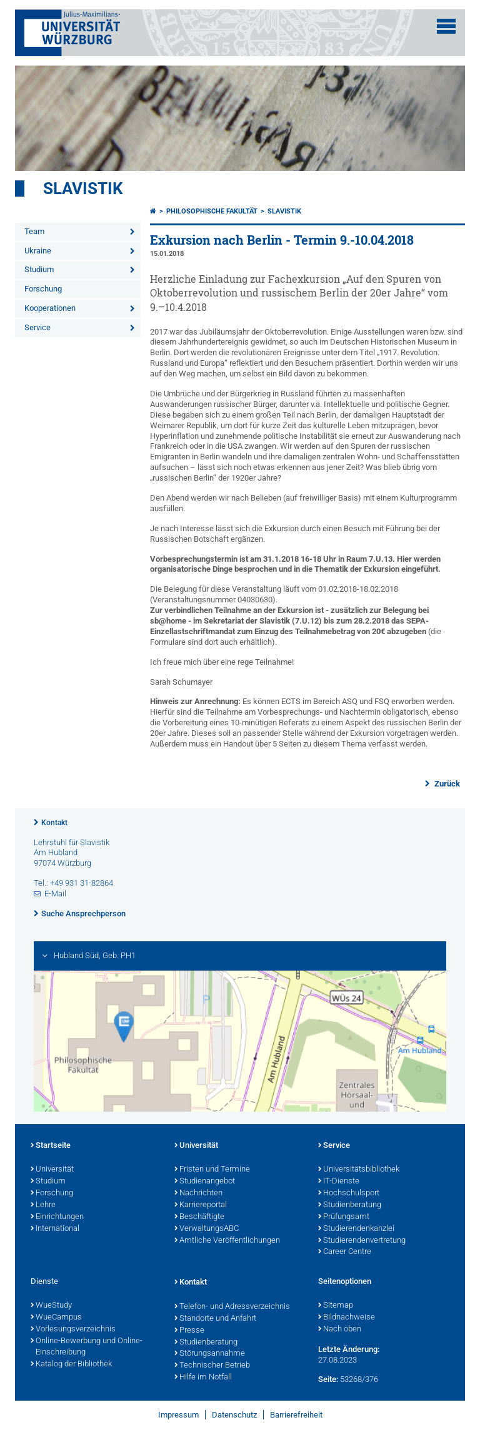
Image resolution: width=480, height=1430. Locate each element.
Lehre (43, 1205)
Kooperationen (50, 308)
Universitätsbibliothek (358, 1169)
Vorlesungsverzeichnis (73, 1329)
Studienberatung (349, 1205)
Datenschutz (234, 1414)
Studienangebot (204, 1181)
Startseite (51, 1146)
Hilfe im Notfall (203, 1377)
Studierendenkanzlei (356, 1229)
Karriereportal (200, 1205)
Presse (189, 1330)
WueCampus (56, 1317)
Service (37, 327)
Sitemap (335, 1305)
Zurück (446, 783)
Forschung (43, 288)
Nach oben (339, 1329)
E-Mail (55, 893)
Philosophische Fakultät (212, 211)
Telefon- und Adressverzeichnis (232, 1307)
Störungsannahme (209, 1353)
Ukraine (37, 250)
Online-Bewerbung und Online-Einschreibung (86, 1347)
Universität (52, 1169)
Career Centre (344, 1252)
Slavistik (83, 188)
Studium (39, 269)
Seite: (328, 1379)
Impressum (178, 1414)
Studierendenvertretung (362, 1240)
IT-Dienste (338, 1181)
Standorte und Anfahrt (215, 1319)
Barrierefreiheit (296, 1414)
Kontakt (54, 822)
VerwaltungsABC (206, 1229)
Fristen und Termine (212, 1169)
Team (34, 231)
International (55, 1229)
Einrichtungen (57, 1217)
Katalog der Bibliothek (71, 1364)
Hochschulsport (348, 1193)
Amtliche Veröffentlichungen (227, 1240)
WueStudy (51, 1305)
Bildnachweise (346, 1317)
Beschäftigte (199, 1217)
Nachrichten (198, 1193)
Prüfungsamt (343, 1217)
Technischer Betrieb (212, 1365)
